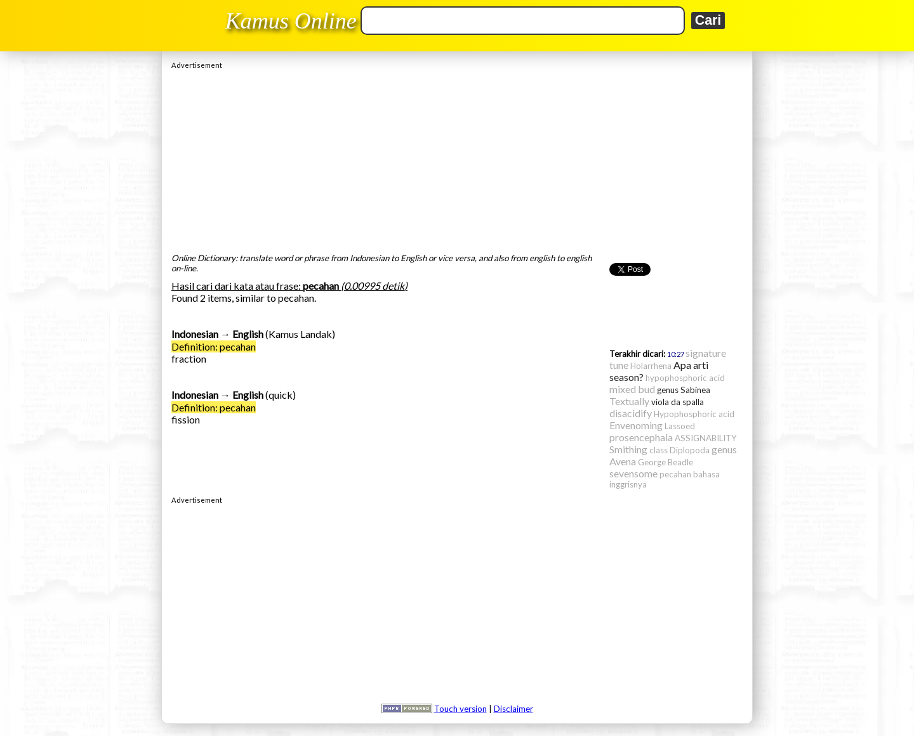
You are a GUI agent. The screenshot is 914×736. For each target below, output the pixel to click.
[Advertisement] (457, 158)
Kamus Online (291, 21)
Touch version (460, 709)
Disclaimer (513, 709)
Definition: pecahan (213, 346)
